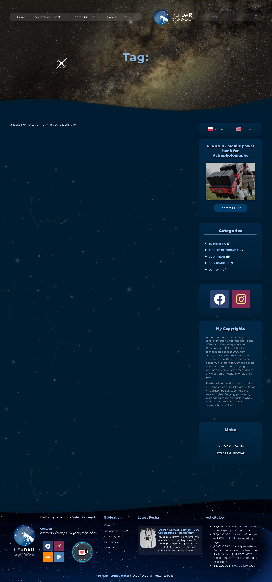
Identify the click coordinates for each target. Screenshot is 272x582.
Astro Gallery (112, 542)
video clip (247, 526)
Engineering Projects (49, 17)
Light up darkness (232, 530)
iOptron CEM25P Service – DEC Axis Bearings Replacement (178, 531)
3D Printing (217, 243)
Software (216, 269)
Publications (219, 263)
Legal (129, 17)
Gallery (111, 17)
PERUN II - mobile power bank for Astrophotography (230, 151)
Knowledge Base (87, 17)
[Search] (256, 17)
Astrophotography (224, 250)
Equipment (217, 256)
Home (21, 17)
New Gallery (240, 565)
